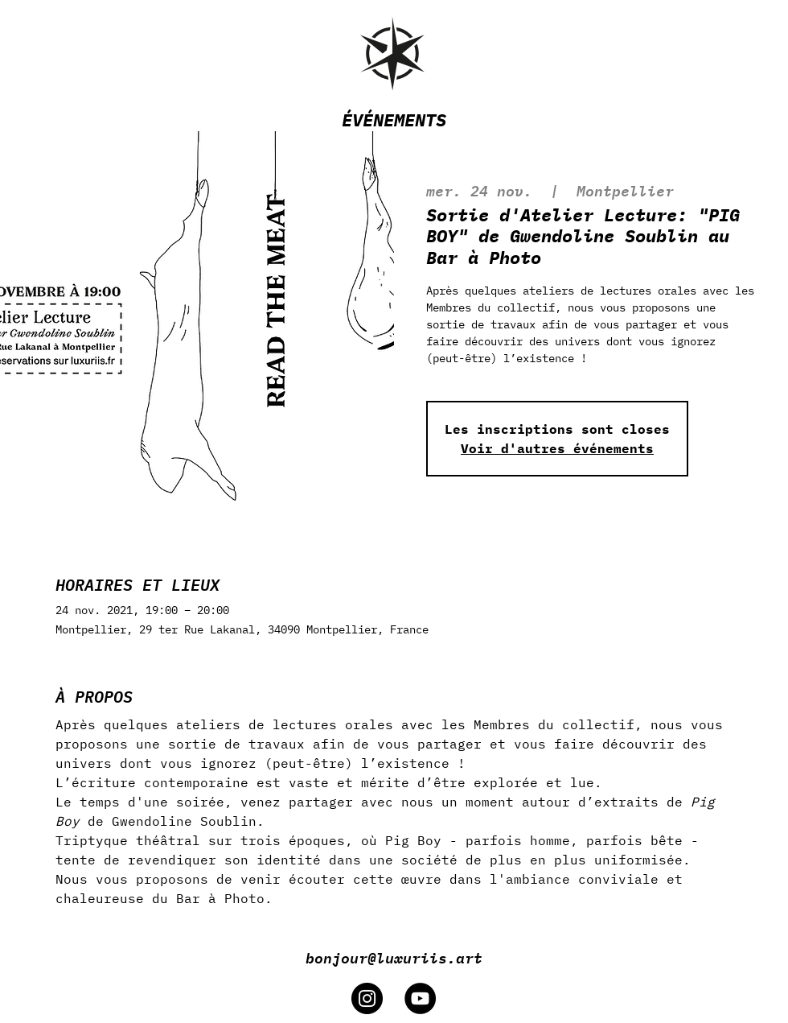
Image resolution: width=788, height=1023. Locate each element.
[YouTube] (420, 998)
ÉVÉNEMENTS (394, 119)
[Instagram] (367, 998)
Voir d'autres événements (557, 448)
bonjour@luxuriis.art (394, 957)
